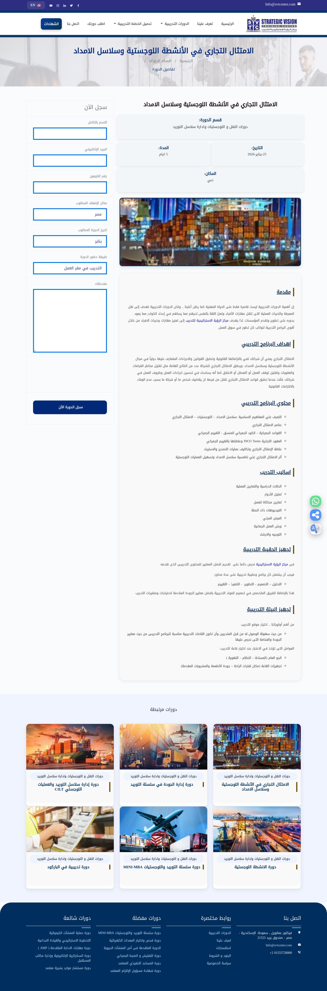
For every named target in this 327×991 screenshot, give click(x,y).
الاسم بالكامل (97, 122)
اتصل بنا (73, 24)
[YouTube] (50, 6)
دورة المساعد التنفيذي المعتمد (139, 937)
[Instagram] (57, 6)
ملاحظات (101, 290)
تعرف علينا (205, 24)
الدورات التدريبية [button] (176, 24)
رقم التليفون (98, 178)
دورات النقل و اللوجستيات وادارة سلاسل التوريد (210, 127)
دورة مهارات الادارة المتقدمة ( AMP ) (64, 922)
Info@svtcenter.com (281, 4)
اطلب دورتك (96, 24)
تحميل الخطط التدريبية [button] (134, 24)
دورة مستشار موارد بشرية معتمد (68, 942)
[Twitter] (71, 6)
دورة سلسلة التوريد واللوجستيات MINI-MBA (130, 907)
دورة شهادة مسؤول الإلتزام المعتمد (135, 945)
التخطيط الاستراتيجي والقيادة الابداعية (64, 915)
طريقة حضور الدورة (93, 262)
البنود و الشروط (220, 930)
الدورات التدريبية (220, 907)
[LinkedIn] (64, 6)
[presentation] (70, 386)
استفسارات (223, 922)
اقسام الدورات (160, 61)
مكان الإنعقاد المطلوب (91, 206)
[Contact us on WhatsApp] (315, 501)
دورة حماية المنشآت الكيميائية (70, 907)
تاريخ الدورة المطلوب (92, 234)
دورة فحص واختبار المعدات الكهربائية (135, 915)
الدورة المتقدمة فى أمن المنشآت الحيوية (132, 922)
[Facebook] (77, 6)
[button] (315, 515)
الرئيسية (227, 24)
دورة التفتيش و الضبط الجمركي (139, 930)
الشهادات (51, 24)
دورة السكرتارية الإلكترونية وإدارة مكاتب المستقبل (63, 932)
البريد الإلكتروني (96, 150)
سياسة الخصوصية (219, 937)
